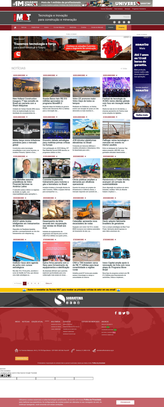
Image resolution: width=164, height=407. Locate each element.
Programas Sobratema (139, 9)
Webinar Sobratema (68, 331)
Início (17, 322)
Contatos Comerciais (107, 334)
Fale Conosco (118, 9)
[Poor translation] (7, 375)
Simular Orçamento (107, 324)
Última (48, 283)
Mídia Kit (104, 327)
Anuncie (110, 27)
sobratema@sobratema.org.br (105, 350)
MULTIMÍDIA (55, 322)
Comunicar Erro (22, 358)
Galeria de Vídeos (56, 326)
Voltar (124, 69)
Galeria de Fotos (56, 324)
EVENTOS (67, 322)
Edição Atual (35, 27)
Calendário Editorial (108, 329)
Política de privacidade (98, 363)
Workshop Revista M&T (69, 334)
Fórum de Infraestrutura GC (71, 326)
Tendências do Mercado (70, 329)
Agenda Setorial (67, 324)
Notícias (23, 27)
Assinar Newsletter (106, 9)
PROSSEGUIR (125, 402)
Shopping (121, 27)
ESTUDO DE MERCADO (90, 322)
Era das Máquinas (59, 27)
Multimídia (73, 27)
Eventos (83, 27)
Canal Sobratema (56, 329)
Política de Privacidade (92, 400)
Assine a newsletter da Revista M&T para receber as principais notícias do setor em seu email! (71, 290)
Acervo (46, 27)
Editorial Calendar (107, 332)
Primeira (18, 283)
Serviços (127, 9)
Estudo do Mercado (97, 27)
